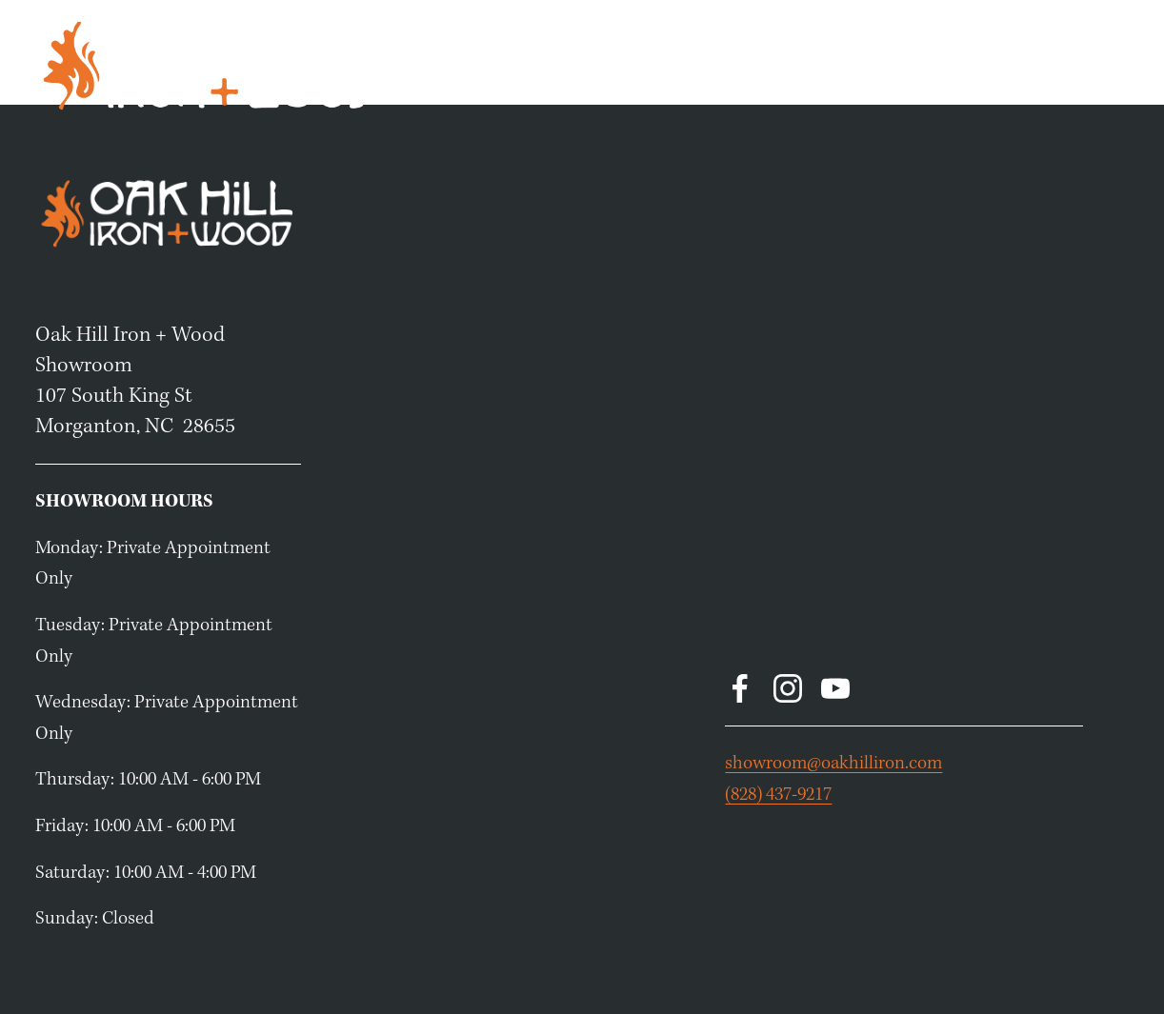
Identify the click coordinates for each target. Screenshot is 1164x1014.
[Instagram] (788, 688)
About (1104, 64)
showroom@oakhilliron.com (833, 763)
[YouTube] (835, 688)
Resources (1023, 64)
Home (680, 64)
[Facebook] (740, 688)
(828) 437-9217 (778, 794)
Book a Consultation (888, 64)
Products (756, 64)
